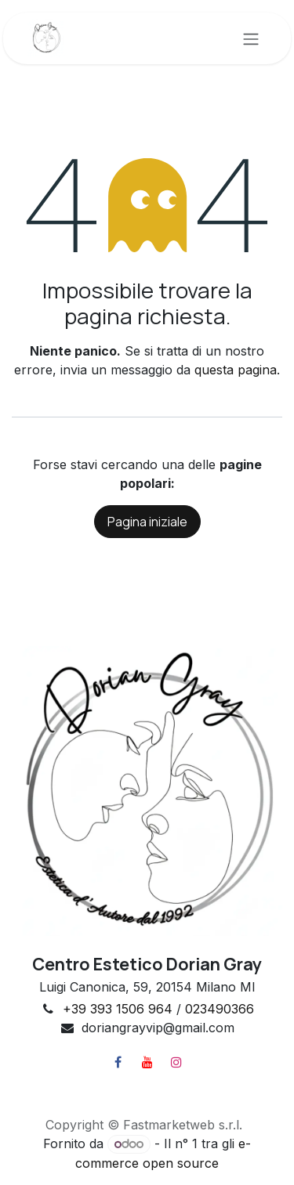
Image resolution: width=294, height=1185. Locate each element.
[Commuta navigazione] (251, 38)
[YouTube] (147, 1062)
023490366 (219, 1009)
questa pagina (235, 370)
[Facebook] (118, 1062)
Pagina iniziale (147, 521)
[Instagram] (176, 1062)
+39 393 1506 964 (117, 1009)
